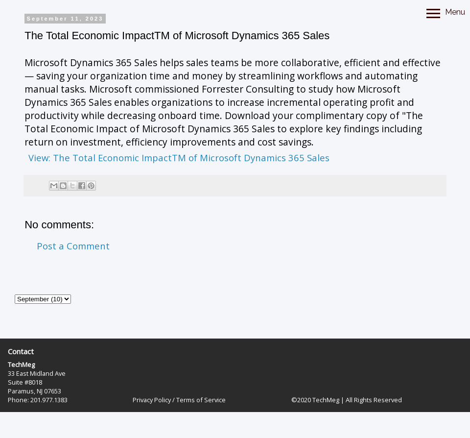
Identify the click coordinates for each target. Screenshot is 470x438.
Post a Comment (73, 246)
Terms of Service (201, 399)
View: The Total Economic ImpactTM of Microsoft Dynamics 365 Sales (178, 157)
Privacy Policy (152, 399)
